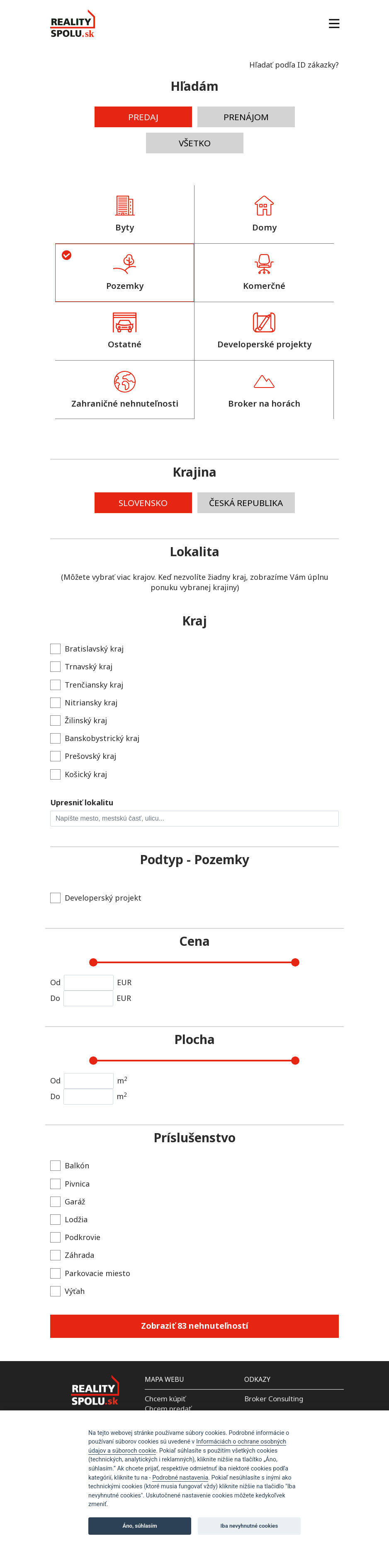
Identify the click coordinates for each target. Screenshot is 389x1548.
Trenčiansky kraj (86, 685)
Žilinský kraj (78, 720)
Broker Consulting (273, 1398)
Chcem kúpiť (165, 1398)
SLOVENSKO (143, 503)
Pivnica (70, 1184)
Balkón (69, 1165)
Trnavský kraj (81, 666)
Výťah (67, 1291)
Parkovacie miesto (90, 1273)
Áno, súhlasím (140, 1526)
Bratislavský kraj (87, 649)
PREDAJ (143, 117)
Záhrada (72, 1255)
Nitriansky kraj (83, 703)
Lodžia (69, 1219)
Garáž (67, 1202)
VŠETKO (195, 143)
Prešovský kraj (83, 756)
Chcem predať (168, 1408)
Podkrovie (75, 1237)
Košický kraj (78, 774)
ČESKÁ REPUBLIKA (246, 503)
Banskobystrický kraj (94, 738)
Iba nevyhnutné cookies (249, 1526)
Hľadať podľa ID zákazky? (294, 65)
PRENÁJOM (246, 117)
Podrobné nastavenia (180, 1477)
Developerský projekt (95, 898)
